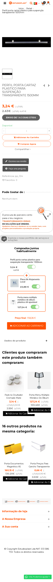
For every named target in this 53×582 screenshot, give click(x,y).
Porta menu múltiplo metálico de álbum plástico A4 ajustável (27, 299)
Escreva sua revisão (15, 161)
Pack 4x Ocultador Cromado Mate (14, 396)
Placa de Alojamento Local (30, 280)
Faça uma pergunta (15, 168)
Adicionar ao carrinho (26, 325)
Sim (30, 267)
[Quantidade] (26, 131)
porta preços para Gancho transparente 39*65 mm (39, 466)
